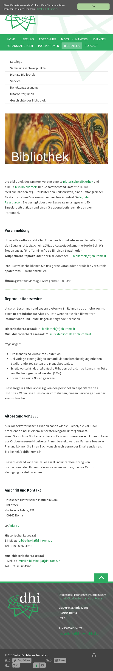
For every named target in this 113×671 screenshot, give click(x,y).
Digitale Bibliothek (22, 74)
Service (15, 81)
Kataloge (16, 62)
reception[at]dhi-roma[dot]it (78, 633)
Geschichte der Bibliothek (28, 100)
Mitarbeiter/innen (22, 94)
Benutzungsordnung (24, 87)
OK (93, 6)
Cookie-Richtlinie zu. (48, 9)
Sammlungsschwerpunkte (28, 68)
